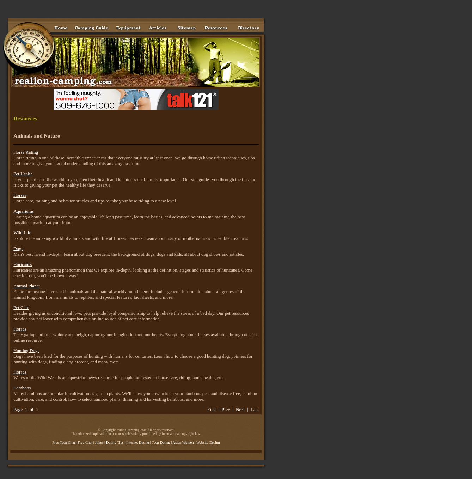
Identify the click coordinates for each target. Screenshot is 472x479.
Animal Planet (26, 286)
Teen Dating (161, 442)
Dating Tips (115, 442)
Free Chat (85, 442)
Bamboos (22, 387)
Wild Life (22, 232)
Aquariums (23, 211)
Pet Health (23, 173)
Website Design (208, 442)
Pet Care (21, 307)
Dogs (18, 248)
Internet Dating (137, 442)
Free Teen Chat (63, 442)
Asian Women (183, 442)
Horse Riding (25, 152)
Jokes (99, 442)
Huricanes (22, 264)
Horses (19, 195)
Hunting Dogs (26, 350)
